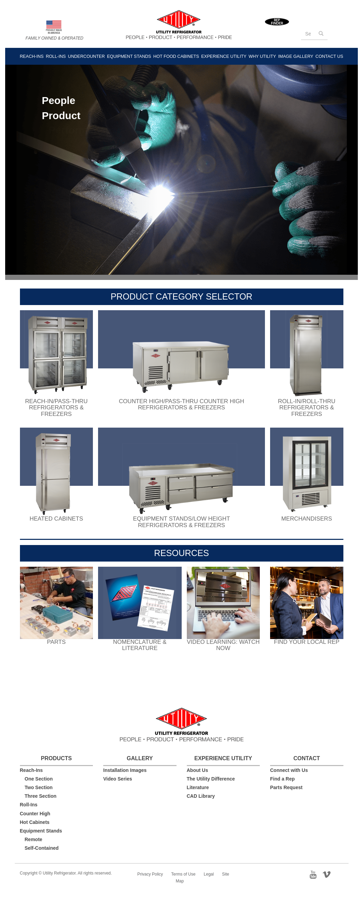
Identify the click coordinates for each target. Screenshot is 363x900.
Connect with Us (289, 770)
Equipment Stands (129, 56)
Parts (56, 642)
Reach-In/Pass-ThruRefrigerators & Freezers (56, 407)
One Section (39, 779)
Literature (198, 787)
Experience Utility (224, 56)
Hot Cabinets (35, 822)
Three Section (41, 796)
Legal (209, 874)
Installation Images (125, 770)
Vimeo (329, 874)
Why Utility (262, 56)
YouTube (315, 874)
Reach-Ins (32, 56)
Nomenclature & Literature (140, 645)
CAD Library (201, 796)
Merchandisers (306, 518)
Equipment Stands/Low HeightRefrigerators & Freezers (181, 521)
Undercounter (86, 56)
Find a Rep (282, 779)
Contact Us (329, 56)
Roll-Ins (56, 56)
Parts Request (286, 787)
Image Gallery (295, 56)
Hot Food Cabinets (176, 56)
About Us (197, 770)
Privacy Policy (150, 874)
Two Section (39, 787)
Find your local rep (306, 642)
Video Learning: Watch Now (223, 645)
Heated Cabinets (56, 518)
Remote (33, 839)
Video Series (117, 779)
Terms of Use (183, 874)
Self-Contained (42, 848)
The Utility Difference (211, 779)
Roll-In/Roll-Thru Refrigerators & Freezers (306, 407)
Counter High (35, 813)
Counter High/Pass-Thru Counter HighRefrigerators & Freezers (181, 404)
